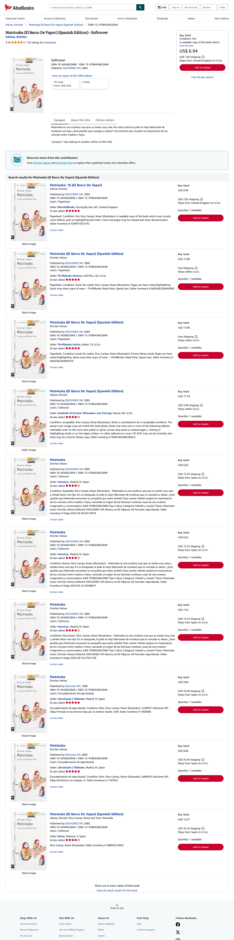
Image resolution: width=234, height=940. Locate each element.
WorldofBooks (66, 207)
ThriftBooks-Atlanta (70, 275)
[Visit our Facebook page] (178, 924)
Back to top (117, 907)
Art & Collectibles (127, 18)
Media (101, 929)
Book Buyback (66, 935)
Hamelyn (63, 481)
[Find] (140, 7)
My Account (191, 7)
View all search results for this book (117, 890)
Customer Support (146, 929)
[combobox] (92, 7)
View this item (187, 45)
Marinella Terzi (64, 162)
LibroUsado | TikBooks (71, 698)
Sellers (191, 18)
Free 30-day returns (202, 77)
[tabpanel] (112, 134)
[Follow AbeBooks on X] (178, 932)
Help (222, 7)
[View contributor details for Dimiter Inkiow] (16, 37)
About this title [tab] (80, 120)
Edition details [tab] (105, 120)
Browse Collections (55, 18)
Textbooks (162, 18)
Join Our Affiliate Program (71, 929)
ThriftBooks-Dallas (69, 344)
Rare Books (91, 18)
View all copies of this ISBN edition (72, 75)
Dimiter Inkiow (41, 162)
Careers (101, 935)
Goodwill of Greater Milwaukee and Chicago (85, 413)
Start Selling (221, 18)
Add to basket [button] (202, 67)
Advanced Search (15, 18)
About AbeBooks (106, 923)
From (66, 83)
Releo (61, 836)
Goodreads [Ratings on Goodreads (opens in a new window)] (50, 42)
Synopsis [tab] (59, 120)
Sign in (175, 7)
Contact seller (56, 230)
